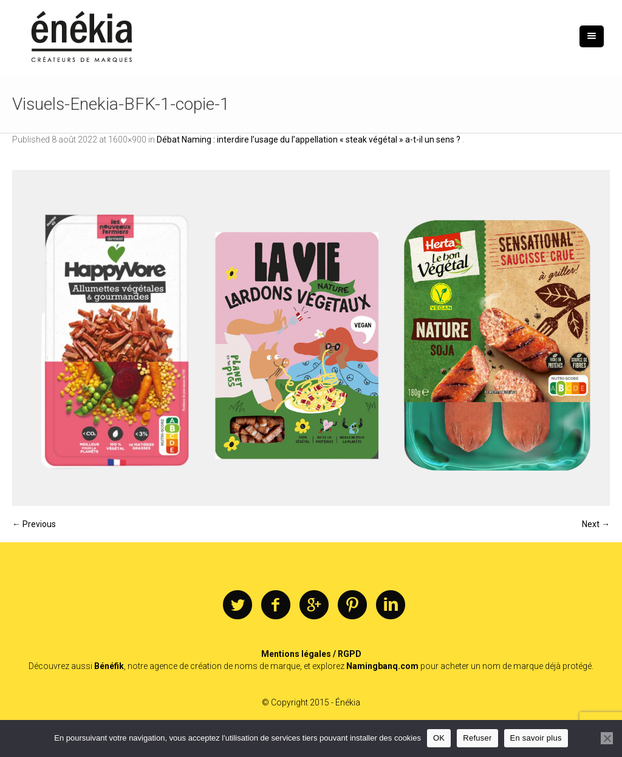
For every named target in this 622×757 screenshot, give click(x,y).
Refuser (477, 737)
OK (439, 737)
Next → (596, 524)
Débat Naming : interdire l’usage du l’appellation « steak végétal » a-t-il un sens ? (309, 139)
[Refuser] (607, 738)
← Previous (34, 524)
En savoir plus (536, 737)
